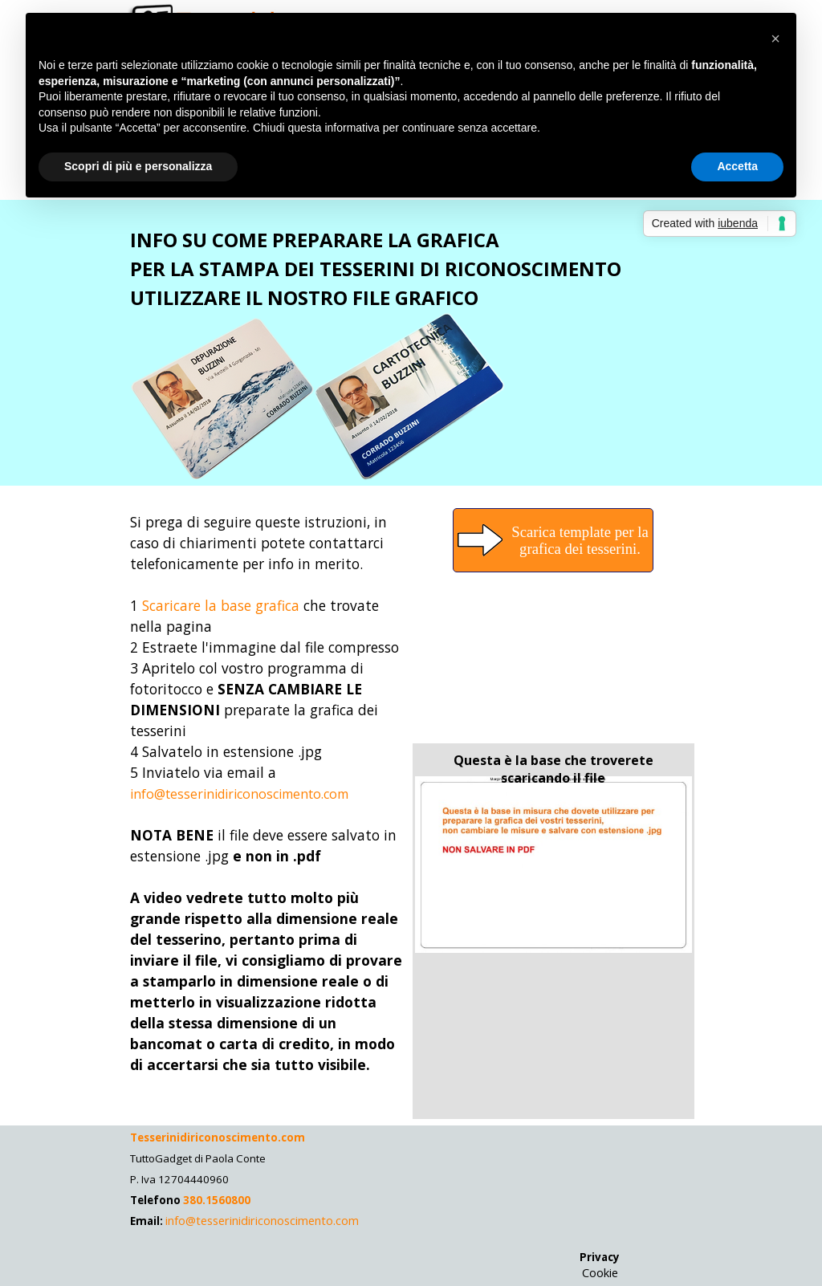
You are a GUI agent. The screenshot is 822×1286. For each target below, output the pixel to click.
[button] (775, 38)
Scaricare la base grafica (220, 605)
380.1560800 (215, 1200)
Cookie (600, 1272)
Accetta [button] (737, 166)
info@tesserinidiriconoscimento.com (239, 794)
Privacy (600, 1257)
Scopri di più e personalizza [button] (138, 166)
